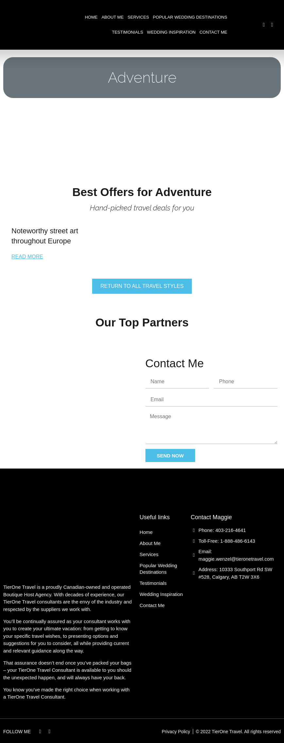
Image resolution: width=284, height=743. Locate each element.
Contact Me (213, 32)
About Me (113, 17)
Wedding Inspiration (171, 32)
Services (138, 17)
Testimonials (127, 32)
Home (91, 17)
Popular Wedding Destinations (190, 17)
